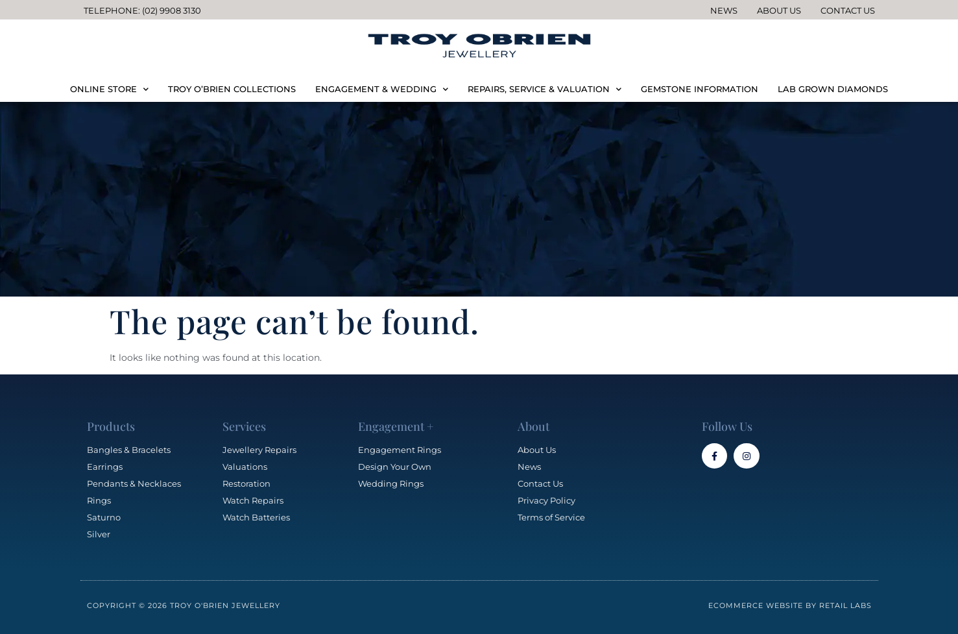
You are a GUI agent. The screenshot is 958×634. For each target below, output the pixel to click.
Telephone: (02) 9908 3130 (142, 10)
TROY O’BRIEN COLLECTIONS (232, 89)
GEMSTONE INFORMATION (699, 89)
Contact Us (847, 10)
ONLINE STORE (109, 89)
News (723, 10)
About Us (779, 10)
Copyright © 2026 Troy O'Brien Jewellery (183, 605)
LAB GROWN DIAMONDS (833, 89)
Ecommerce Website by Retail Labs (790, 605)
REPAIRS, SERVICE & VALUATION (544, 89)
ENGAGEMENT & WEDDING (381, 89)
